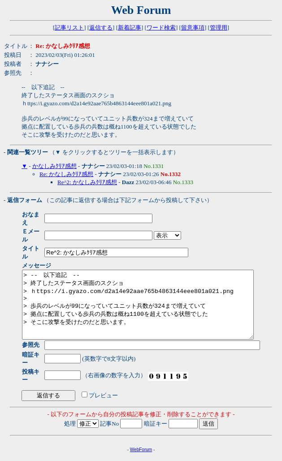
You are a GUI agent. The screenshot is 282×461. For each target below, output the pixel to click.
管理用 (218, 27)
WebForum (141, 429)
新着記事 (129, 27)
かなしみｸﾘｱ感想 (54, 166)
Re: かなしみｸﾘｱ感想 (66, 174)
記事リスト (69, 27)
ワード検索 (161, 27)
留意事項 (192, 27)
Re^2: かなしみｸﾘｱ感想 (87, 182)
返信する (101, 27)
